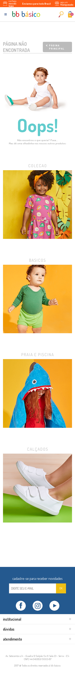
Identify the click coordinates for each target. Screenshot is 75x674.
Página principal (56, 47)
